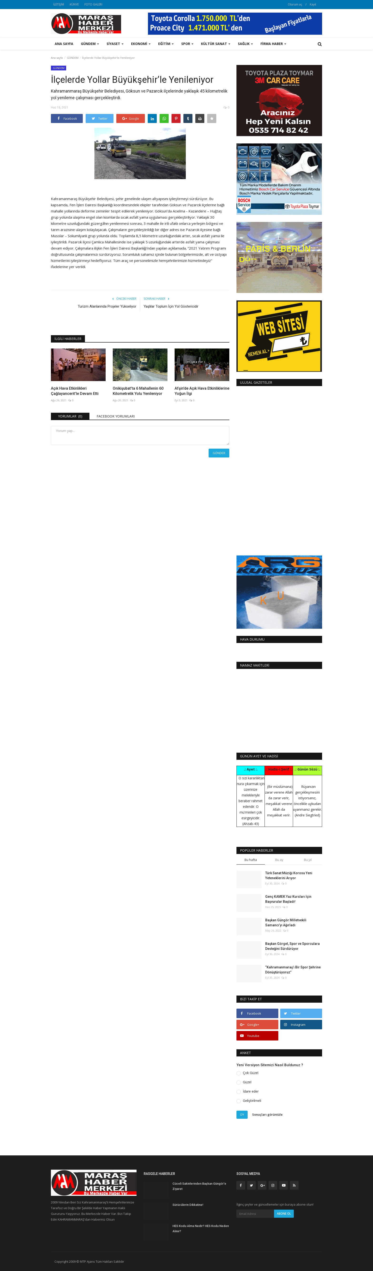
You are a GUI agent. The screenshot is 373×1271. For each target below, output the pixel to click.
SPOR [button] (187, 43)
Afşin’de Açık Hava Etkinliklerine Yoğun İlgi (202, 391)
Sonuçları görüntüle (267, 1114)
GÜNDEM (73, 57)
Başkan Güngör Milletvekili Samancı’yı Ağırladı (285, 922)
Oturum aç (295, 4)
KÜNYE (74, 4)
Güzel (247, 1082)
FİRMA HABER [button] (273, 43)
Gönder (219, 453)
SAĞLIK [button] (245, 43)
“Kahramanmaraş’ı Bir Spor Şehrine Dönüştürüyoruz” (293, 969)
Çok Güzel (250, 1072)
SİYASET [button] (115, 43)
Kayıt (313, 4)
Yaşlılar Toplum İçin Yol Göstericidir (171, 306)
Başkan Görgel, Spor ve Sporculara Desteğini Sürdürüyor (292, 946)
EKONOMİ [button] (141, 43)
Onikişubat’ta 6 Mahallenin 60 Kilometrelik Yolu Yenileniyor (138, 391)
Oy (242, 1114)
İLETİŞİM (58, 4)
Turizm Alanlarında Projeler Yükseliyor (107, 306)
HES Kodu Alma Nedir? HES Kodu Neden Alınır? (200, 1228)
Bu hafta (251, 860)
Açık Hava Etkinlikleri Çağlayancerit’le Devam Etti (74, 391)
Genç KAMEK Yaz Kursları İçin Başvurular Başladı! (288, 899)
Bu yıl (308, 860)
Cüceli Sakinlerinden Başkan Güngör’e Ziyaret (199, 1186)
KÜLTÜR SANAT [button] (215, 43)
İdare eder (251, 1091)
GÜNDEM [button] (90, 43)
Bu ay (279, 860)
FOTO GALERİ (93, 4)
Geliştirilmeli (252, 1100)
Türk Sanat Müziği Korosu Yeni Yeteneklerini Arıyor (288, 875)
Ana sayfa (64, 43)
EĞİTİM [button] (166, 43)
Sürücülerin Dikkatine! (187, 1205)
